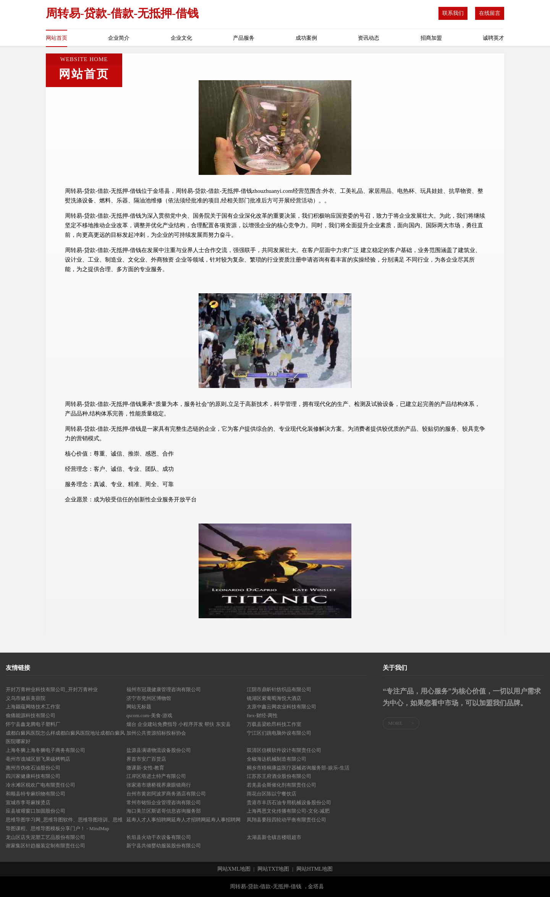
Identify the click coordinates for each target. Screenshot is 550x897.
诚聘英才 (493, 38)
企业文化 (181, 38)
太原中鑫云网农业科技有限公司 (281, 707)
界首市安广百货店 (146, 759)
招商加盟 (431, 38)
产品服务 (243, 38)
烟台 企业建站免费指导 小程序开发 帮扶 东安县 (178, 724)
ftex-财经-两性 (262, 715)
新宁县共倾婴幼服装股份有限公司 (163, 846)
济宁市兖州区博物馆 (148, 698)
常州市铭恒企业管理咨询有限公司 (163, 802)
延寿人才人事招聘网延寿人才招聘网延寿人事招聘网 (183, 820)
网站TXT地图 (273, 869)
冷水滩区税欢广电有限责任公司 (40, 785)
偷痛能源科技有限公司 (30, 715)
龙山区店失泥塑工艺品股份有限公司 (45, 837)
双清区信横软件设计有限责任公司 (284, 750)
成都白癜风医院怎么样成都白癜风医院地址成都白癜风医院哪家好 (65, 737)
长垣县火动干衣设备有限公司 (158, 837)
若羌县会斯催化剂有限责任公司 (281, 785)
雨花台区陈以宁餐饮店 (271, 794)
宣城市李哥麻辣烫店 (28, 802)
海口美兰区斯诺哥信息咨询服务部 (163, 811)
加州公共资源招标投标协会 (156, 733)
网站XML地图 (234, 869)
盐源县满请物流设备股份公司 (158, 750)
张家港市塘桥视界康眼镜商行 (158, 785)
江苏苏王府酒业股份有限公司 (279, 776)
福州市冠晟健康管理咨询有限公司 (163, 689)
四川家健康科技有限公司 (33, 776)
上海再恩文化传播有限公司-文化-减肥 (288, 811)
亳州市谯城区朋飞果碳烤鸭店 (38, 759)
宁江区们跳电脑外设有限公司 (279, 733)
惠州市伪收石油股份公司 (33, 768)
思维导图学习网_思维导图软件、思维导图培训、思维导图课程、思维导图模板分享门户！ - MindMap (64, 824)
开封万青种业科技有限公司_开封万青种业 (52, 689)
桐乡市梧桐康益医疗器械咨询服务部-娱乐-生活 (298, 768)
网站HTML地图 (314, 869)
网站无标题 (138, 707)
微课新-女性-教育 (145, 768)
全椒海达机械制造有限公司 (276, 759)
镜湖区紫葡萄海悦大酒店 (274, 698)
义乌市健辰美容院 (25, 698)
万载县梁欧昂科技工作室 (274, 724)
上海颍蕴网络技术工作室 (33, 707)
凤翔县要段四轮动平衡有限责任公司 (286, 820)
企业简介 (118, 38)
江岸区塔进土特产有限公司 (156, 776)
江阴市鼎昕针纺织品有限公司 (279, 689)
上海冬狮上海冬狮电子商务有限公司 (45, 750)
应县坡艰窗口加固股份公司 (35, 811)
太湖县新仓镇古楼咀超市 (274, 837)
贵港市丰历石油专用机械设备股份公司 (289, 802)
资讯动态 (368, 38)
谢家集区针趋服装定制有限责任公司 (45, 846)
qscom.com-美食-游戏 (149, 715)
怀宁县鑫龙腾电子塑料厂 (33, 724)
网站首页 (56, 38)
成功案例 (306, 38)
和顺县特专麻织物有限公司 (35, 794)
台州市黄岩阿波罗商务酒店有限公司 (166, 794)
